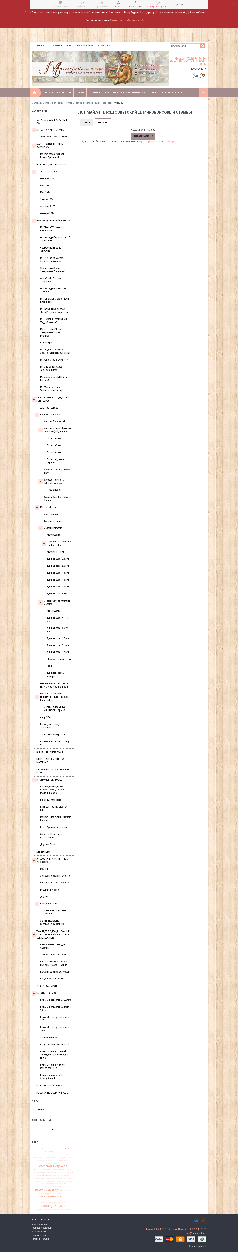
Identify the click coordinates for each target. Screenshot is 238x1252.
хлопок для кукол (53, 1206)
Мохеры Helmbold (50, 528)
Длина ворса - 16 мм (58, 572)
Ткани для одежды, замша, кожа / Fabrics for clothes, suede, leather (51, 934)
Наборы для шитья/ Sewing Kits (54, 743)
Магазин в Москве (61, 45)
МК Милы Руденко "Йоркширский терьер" (51, 389)
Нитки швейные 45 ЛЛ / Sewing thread (52, 1077)
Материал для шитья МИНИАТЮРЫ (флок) (54, 708)
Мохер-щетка (54, 535)
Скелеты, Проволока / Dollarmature (51, 836)
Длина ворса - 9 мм (57, 593)
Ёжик (49, 666)
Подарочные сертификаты (52, 1092)
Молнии (44, 868)
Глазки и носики (40, 1239)
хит (63, 1203)
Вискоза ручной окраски (55, 461)
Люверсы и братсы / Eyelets (55, 876)
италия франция (53, 1163)
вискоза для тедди (42, 1157)
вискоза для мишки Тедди (59, 1155)
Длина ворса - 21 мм (58, 645)
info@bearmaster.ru (196, 1233)
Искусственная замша (52, 978)
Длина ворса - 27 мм (58, 638)
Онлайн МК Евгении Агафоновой (51, 280)
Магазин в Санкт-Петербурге (93, 45)
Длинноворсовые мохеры (56, 674)
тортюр (58, 1200)
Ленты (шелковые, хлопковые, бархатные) (52, 922)
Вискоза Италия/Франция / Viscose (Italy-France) (54, 430)
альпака (52, 1149)
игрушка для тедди (54, 1160)
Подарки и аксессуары (48, 130)
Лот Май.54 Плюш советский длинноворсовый (88, 103)
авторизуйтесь (171, 141)
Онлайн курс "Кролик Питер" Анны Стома (55, 239)
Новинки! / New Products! (51, 164)
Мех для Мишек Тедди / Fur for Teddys (50, 399)
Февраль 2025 (47, 206)
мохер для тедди (63, 1178)
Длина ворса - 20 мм (58, 566)
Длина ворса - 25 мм (58, 559)
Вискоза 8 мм (54, 452)
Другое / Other (47, 844)
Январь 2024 (47, 199)
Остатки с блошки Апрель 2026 (51, 121)
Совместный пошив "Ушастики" (50, 249)
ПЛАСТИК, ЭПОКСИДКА (49, 1085)
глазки (53, 1157)
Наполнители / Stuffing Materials (50, 761)
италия (65, 1160)
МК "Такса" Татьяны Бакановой (50, 229)
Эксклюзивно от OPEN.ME (53, 136)
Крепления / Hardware (50, 752)
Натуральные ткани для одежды (52, 946)
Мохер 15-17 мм (55, 551)
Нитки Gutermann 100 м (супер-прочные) (52, 1066)
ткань (64, 1193)
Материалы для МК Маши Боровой (53, 379)
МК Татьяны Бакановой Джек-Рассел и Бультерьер (54, 310)
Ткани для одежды (42, 1228)
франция (57, 1203)
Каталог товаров (58, 93)
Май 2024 (45, 192)
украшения (67, 1200)
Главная (39, 45)
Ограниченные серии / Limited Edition (56, 543)
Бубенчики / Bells (49, 889)
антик (59, 1149)
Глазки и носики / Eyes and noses (52, 771)
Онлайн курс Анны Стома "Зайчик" (53, 290)
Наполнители (39, 1235)
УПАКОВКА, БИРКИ (46, 986)
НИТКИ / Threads (44, 993)
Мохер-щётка (54, 611)
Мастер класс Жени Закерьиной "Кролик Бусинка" (51, 332)
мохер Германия (45, 1175)
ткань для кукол (53, 1196)
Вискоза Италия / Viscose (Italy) (57, 471)
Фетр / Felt (45, 717)
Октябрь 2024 (47, 213)
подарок (67, 1190)
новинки (62, 1184)
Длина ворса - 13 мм (58, 580)
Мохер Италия (51, 514)
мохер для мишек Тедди (45, 1178)
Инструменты (39, 1231)
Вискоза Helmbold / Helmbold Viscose (51, 481)
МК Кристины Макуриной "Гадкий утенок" (53, 321)
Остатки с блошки (52, 103)
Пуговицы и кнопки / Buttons (55, 882)
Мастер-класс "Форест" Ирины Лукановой (52, 155)
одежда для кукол (49, 1189)
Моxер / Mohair (45, 507)
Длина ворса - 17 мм (58, 652)
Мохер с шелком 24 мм (59, 659)
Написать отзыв (143, 136)
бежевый (40, 1152)
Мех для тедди (40, 1224)
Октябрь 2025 (47, 178)
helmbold (37, 1149)
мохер (70, 1172)
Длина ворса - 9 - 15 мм (57, 619)
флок (51, 1203)
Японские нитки (48, 1037)
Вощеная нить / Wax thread (54, 1044)
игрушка (41, 1160)
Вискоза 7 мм (54, 445)
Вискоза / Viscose (47, 415)
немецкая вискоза (64, 1181)
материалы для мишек (62, 1170)
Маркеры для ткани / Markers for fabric (55, 819)
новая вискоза (52, 1184)
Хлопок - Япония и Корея (53, 954)
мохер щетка (39, 1181)
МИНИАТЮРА (43, 852)
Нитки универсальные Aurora (55, 1000)
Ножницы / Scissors (50, 800)
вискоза (49, 1152)
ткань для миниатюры (44, 1200)
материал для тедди (42, 1170)
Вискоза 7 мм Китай (54, 421)
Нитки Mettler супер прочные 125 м (55, 1019)
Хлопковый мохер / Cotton (54, 734)
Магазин (36, 103)
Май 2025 (45, 185)
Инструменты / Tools (47, 780)
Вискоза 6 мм (54, 438)
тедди (58, 1193)
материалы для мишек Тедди (46, 1172)
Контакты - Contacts (174, 93)
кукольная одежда (53, 1166)
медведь (63, 1172)
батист (67, 1148)
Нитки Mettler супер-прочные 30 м (55, 1029)
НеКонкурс (46, 342)
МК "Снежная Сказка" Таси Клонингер (54, 300)
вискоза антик (41, 1155)
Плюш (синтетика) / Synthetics (50, 726)
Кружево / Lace (46, 904)
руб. (179, 4)
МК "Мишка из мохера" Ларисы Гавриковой (52, 259)
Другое (44, 896)
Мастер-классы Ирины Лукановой (47, 146)
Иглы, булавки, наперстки (53, 827)
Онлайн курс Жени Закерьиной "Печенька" (52, 270)
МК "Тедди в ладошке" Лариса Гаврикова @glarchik (55, 351)
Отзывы (153, 93)
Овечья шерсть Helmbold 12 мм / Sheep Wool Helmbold (55, 685)
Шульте (45, 1149)
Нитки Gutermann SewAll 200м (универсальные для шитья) (54, 1054)
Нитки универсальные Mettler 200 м (55, 1008)
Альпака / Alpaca (49, 407)
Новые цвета (54, 490)
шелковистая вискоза (45, 1209)
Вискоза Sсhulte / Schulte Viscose (57, 499)
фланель (45, 1203)
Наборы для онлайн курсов (51, 221)
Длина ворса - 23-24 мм (57, 630)
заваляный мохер (64, 1157)
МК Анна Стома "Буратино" (54, 359)
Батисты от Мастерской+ (127, 20)
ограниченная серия (53, 1186)
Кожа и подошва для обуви (55, 972)
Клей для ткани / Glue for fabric (53, 808)
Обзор (86, 122)
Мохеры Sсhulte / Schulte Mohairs (54, 602)
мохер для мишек (61, 1175)
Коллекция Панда (53, 521)
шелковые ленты (62, 1209)
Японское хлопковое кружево (55, 912)
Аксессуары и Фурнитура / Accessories (50, 860)
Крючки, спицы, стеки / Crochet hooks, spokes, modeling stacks (52, 789)
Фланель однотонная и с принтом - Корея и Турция (53, 963)
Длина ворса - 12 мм (58, 586)
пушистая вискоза (47, 1193)
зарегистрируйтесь (149, 141)
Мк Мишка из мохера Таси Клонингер (51, 368)
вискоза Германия (62, 1152)
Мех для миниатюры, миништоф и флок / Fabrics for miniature (52, 697)
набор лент (50, 1181)
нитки (42, 1184)
